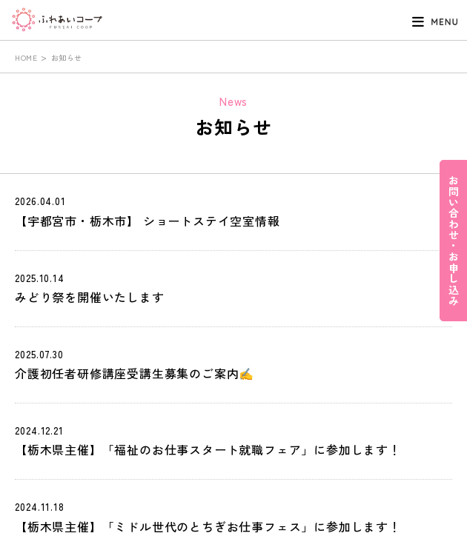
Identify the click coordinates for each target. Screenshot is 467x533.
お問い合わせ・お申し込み (453, 240)
